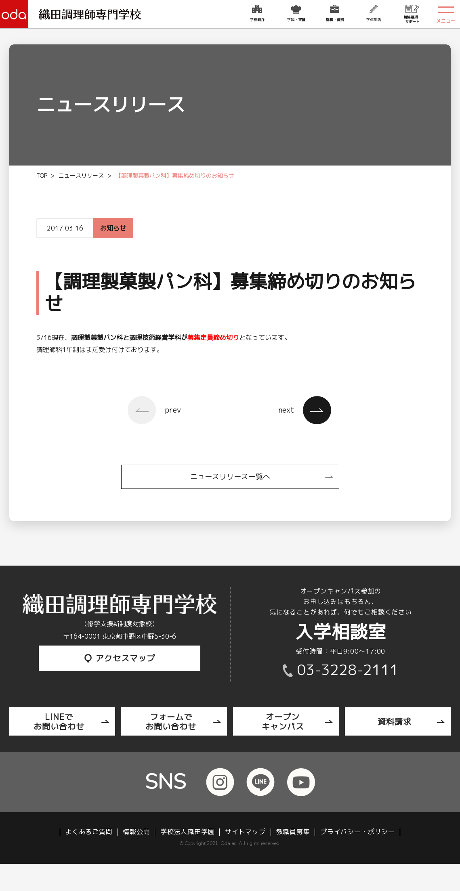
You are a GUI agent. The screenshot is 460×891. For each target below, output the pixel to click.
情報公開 (136, 831)
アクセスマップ (119, 658)
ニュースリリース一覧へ (230, 477)
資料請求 (395, 721)
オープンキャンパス (283, 721)
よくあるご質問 (89, 831)
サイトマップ (245, 831)
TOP (41, 175)
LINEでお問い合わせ (59, 721)
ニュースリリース (81, 175)
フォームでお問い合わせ (170, 721)
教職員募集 (293, 831)
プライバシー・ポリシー (357, 831)
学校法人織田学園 (187, 831)
